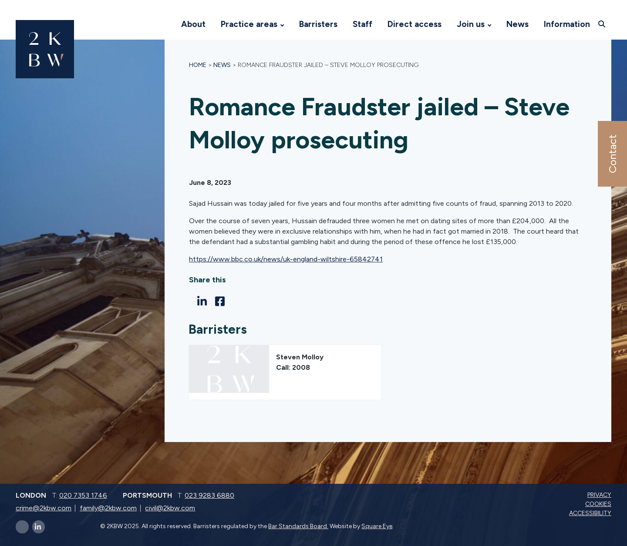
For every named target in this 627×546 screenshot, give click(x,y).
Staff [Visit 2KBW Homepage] (362, 24)
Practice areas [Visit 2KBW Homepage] (249, 24)
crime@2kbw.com (43, 508)
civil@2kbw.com (170, 508)
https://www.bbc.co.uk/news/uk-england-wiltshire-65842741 (286, 259)
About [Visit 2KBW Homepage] (193, 24)
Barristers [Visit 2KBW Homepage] (318, 24)
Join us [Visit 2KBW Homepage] (471, 24)
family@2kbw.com (108, 508)
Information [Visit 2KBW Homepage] (567, 24)
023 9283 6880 (209, 495)
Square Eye (376, 526)
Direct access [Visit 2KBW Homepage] (415, 24)
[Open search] (602, 24)
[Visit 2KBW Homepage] (165, 24)
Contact (612, 153)
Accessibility (591, 513)
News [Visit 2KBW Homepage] (517, 24)
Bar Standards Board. (298, 526)
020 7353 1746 (83, 495)
